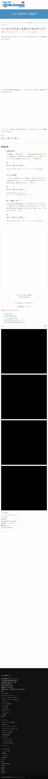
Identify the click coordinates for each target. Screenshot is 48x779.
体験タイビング (5, 724)
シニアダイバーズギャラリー (8, 743)
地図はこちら (5, 525)
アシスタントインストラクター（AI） (10, 728)
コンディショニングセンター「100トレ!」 (9, 697)
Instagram (3, 772)
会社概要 (4, 714)
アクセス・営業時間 (6, 703)
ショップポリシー (4, 701)
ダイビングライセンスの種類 (8, 722)
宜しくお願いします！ (13, 200)
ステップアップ (4, 720)
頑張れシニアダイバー (27, 194)
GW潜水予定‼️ (10, 151)
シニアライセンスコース (7, 739)
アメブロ (3, 759)
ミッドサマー (4, 23)
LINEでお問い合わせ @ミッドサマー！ (15, 320)
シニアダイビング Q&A (7, 741)
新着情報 (35, 31)
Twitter (2, 770)
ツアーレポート (5, 755)
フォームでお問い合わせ (11, 318)
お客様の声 (4, 757)
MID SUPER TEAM (6, 734)
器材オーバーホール (6, 710)
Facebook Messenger (5, 763)
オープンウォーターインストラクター (10, 726)
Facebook (3, 767)
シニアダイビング (4, 736)
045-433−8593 (8, 314)
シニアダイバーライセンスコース (8, 695)
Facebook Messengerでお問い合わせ (14, 322)
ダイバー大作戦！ (11, 175)
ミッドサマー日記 (26, 23)
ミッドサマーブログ (14, 23)
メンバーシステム (6, 712)
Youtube (2, 765)
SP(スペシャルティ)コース (7, 730)
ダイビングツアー (4, 745)
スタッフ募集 (5, 708)
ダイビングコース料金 (6, 732)
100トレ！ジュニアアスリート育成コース (10, 699)
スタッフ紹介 (5, 706)
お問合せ (3, 716)
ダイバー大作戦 (4, 693)
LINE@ (2, 761)
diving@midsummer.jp (10, 316)
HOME (2, 691)
